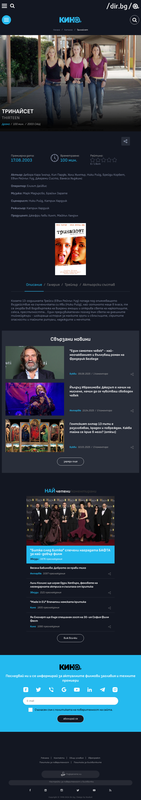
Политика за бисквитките (88, 762)
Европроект (94, 758)
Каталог (68, 29)
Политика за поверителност (54, 762)
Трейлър (71, 284)
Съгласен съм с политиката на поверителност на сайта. (74, 710)
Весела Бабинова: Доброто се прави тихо (58, 568)
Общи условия (76, 758)
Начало (56, 29)
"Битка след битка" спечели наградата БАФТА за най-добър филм (70, 552)
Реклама (45, 758)
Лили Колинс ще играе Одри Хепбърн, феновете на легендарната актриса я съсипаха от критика (64, 584)
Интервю (75, 410)
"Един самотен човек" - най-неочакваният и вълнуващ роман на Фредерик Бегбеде (97, 355)
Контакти (59, 758)
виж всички (70, 638)
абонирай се (70, 718)
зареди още (70, 461)
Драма (6, 124)
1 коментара (100, 373)
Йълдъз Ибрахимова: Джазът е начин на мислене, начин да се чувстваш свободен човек (101, 391)
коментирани (83, 491)
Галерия (53, 284)
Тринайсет (82, 29)
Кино (33, 607)
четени (63, 491)
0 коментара (104, 410)
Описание (34, 284)
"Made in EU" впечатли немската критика (58, 602)
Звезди (34, 559)
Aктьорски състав (99, 284)
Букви (73, 373)
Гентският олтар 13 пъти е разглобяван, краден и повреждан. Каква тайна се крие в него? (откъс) (101, 428)
